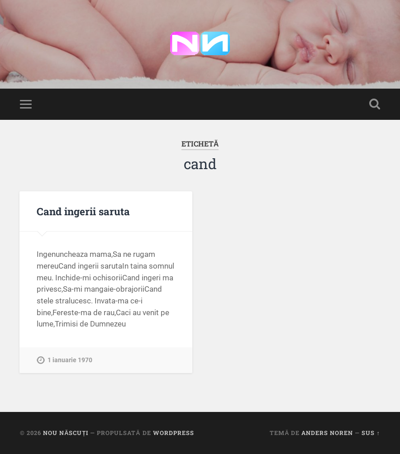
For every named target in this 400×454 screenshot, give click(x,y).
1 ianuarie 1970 (70, 360)
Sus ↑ (371, 432)
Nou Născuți (65, 432)
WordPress (173, 432)
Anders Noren (327, 432)
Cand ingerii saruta (83, 211)
